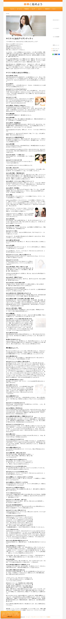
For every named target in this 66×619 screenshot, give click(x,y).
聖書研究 (47, 9)
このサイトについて (37, 617)
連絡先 (49, 617)
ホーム (27, 617)
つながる (12, 9)
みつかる (19, 9)
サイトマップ (56, 48)
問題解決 (26, 9)
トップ (30, 617)
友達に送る (55, 50)
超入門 (33, 9)
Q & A (53, 9)
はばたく (40, 9)
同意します (10, 616)
